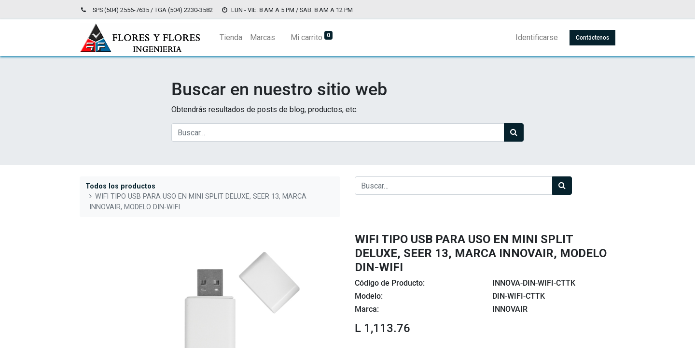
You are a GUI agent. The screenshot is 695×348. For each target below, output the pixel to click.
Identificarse (536, 37)
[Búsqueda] (514, 132)
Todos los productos (120, 186)
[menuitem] (231, 37)
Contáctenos (592, 37)
